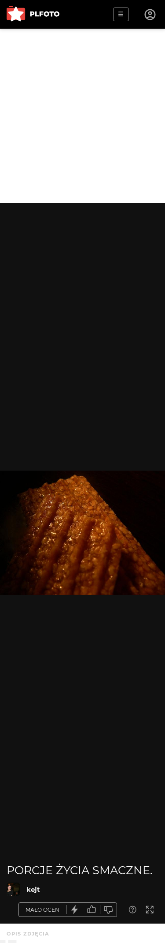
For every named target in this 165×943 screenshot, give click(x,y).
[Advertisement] (82, 115)
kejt (33, 889)
